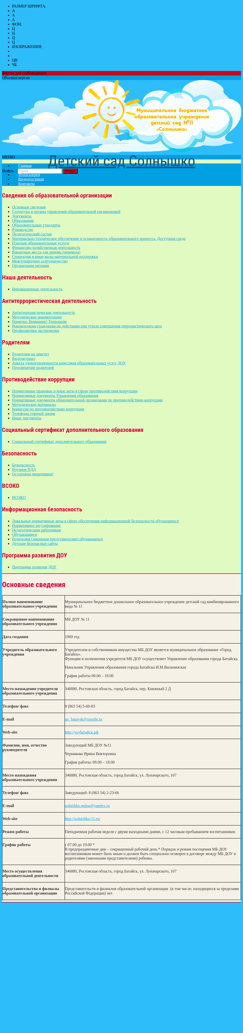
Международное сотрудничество (40, 261)
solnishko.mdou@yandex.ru (87, 806)
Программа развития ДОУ (34, 567)
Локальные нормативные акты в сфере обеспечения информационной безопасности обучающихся (95, 521)
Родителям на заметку (30, 354)
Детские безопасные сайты (35, 543)
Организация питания (30, 265)
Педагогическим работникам (36, 530)
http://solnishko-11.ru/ (82, 819)
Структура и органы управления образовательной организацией (66, 211)
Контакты (26, 183)
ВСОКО (19, 497)
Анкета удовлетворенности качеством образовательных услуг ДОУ (69, 363)
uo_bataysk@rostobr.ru (83, 719)
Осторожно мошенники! (32, 474)
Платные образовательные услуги (40, 243)
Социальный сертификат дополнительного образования (59, 441)
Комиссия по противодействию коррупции (48, 409)
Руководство (22, 229)
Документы (21, 216)
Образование (23, 220)
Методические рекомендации (37, 317)
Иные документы (26, 418)
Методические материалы (34, 404)
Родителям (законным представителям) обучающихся (57, 539)
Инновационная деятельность (37, 289)
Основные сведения (28, 207)
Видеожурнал (23, 358)
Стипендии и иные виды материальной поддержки (55, 256)
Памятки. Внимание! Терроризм (39, 321)
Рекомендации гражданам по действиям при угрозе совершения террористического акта (87, 326)
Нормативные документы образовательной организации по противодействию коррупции (87, 400)
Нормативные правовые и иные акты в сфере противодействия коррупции (75, 391)
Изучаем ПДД (24, 469)
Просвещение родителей (33, 367)
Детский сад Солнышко (121, 161)
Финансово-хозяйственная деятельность (46, 247)
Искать (70, 171)
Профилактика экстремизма (35, 330)
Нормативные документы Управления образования (55, 395)
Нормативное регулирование (36, 525)
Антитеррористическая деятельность (43, 312)
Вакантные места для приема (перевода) (46, 252)
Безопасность (23, 465)
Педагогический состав (32, 234)
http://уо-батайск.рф (81, 732)
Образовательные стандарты (36, 225)
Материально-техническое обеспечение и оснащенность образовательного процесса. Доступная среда (99, 238)
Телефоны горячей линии (33, 413)
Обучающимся (24, 534)
